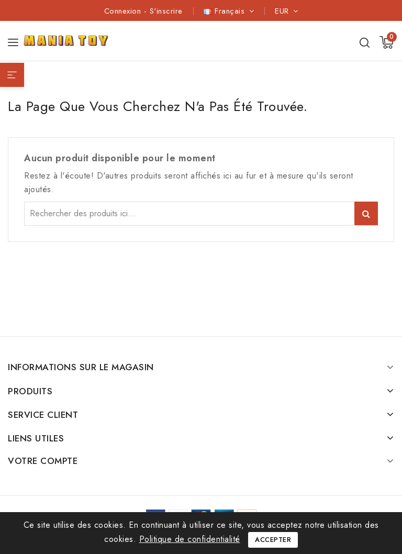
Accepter (273, 540)
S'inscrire (166, 11)
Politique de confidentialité (189, 539)
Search (366, 213)
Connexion (124, 11)
